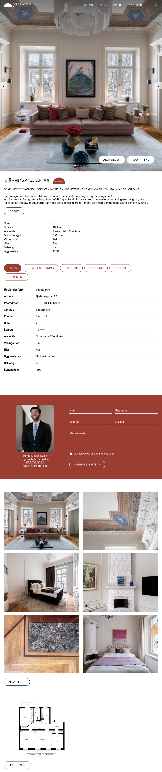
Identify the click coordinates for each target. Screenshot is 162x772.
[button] (75, 166)
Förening (96, 268)
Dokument (16, 277)
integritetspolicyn (104, 453)
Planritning (141, 159)
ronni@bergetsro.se (35, 465)
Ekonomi (120, 268)
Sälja (103, 5)
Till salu (87, 5)
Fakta (12, 268)
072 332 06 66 (35, 462)
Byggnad (71, 268)
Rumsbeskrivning (41, 268)
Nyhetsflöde (137, 5)
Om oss (117, 5)
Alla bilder (111, 159)
